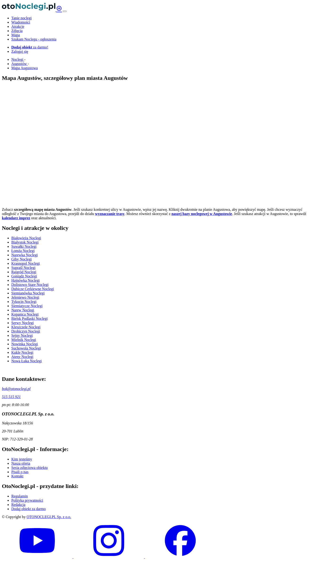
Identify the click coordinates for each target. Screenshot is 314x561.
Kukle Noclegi (22, 352)
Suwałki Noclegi (23, 246)
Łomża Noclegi (23, 251)
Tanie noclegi (21, 18)
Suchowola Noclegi (26, 348)
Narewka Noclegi (24, 255)
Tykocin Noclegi (23, 302)
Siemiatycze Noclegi (27, 306)
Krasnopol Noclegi (25, 263)
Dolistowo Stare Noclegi (29, 285)
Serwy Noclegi (22, 323)
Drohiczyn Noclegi (25, 331)
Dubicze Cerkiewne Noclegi (32, 289)
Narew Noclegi (22, 310)
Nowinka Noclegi (24, 344)
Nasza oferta (20, 463)
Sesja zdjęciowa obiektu (29, 468)
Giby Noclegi (21, 259)
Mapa (15, 35)
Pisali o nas (19, 472)
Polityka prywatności (27, 500)
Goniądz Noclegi (24, 276)
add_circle (59, 8)
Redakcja (18, 505)
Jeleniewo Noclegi (25, 297)
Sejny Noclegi (22, 335)
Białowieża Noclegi (26, 238)
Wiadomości (20, 22)
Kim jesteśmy (21, 459)
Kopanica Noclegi (25, 314)
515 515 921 (11, 397)
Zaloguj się (19, 51)
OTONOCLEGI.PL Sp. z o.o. (49, 517)
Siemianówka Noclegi (28, 293)
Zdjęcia (17, 31)
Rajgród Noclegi (23, 272)
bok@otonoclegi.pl (16, 389)
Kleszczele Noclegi (25, 327)
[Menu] (65, 11)
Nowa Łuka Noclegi (26, 361)
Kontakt (17, 476)
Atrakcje (17, 26)
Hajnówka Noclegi (25, 280)
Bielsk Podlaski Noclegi (29, 319)
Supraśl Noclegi (23, 268)
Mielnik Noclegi (23, 340)
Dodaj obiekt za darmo (28, 509)
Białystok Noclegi (25, 242)
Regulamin (19, 496)
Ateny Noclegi (22, 357)
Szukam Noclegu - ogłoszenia (33, 39)
